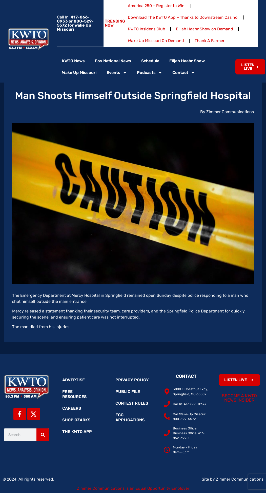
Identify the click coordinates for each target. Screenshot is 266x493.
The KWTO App (77, 431)
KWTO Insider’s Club (146, 29)
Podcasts (149, 72)
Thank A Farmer (209, 40)
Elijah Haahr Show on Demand (204, 29)
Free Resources (74, 394)
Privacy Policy (132, 380)
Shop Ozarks (76, 420)
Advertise (73, 380)
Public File (127, 391)
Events (117, 72)
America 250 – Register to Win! (157, 5)
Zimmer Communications (239, 479)
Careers (71, 408)
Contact (183, 72)
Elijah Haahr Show (187, 60)
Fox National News (113, 60)
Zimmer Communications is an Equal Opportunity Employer (133, 488)
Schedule (150, 60)
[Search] (42, 434)
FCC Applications (130, 417)
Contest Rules (131, 403)
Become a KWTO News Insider (239, 398)
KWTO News (73, 60)
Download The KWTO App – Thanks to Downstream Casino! (183, 17)
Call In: (75, 23)
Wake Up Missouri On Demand (156, 40)
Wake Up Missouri (79, 72)
